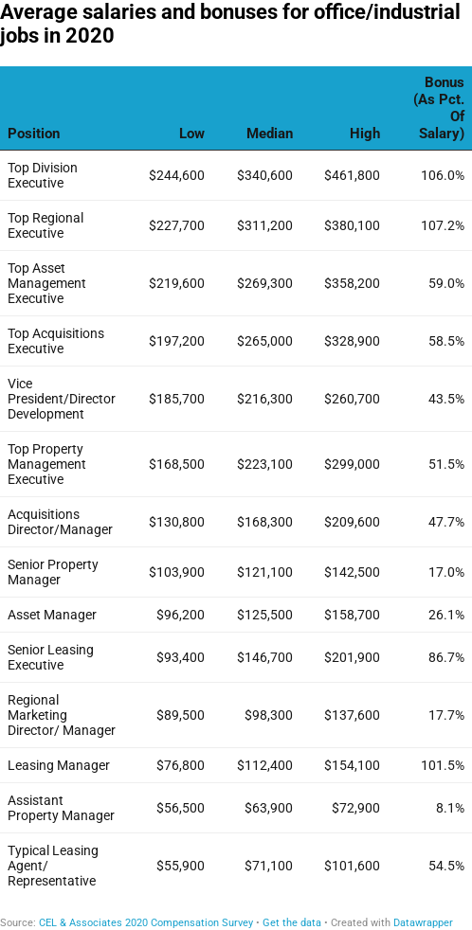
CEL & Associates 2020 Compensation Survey (146, 923)
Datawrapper (423, 923)
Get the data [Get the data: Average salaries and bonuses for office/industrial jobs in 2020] (292, 923)
